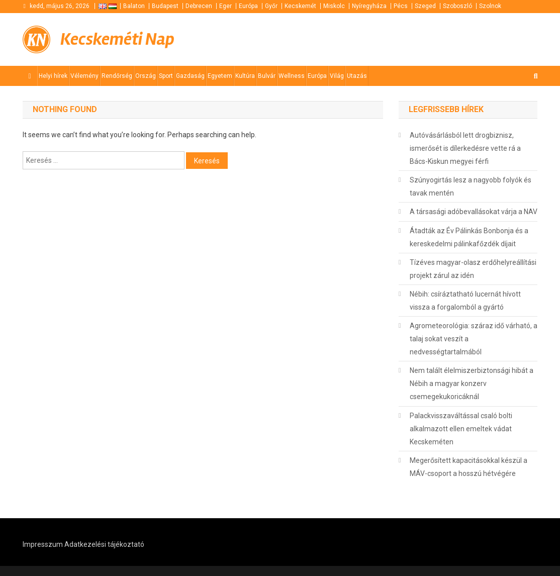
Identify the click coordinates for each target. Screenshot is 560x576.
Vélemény (84, 75)
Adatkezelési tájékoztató (104, 544)
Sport (166, 75)
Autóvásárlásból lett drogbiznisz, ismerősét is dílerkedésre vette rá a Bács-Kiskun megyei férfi (465, 148)
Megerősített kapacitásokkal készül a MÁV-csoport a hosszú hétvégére (468, 466)
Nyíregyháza (369, 6)
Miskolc (334, 6)
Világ (337, 75)
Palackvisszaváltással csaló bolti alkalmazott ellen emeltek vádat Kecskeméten (461, 429)
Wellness (291, 75)
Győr (271, 6)
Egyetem (220, 75)
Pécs (401, 6)
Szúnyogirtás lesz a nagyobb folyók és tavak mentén (470, 186)
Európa (248, 6)
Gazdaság (190, 75)
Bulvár (266, 75)
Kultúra (245, 75)
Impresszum (43, 544)
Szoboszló (457, 6)
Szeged (425, 6)
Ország (145, 75)
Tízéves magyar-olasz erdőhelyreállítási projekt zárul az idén (473, 268)
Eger (225, 6)
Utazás (357, 75)
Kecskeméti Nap (117, 39)
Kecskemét (300, 6)
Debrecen (198, 6)
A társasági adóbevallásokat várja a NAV (473, 212)
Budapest (165, 6)
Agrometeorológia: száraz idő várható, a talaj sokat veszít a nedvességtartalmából (473, 339)
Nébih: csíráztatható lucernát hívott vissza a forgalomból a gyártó (465, 300)
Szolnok (490, 6)
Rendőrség (117, 75)
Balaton (134, 6)
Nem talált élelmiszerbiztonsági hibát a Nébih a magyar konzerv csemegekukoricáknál (471, 383)
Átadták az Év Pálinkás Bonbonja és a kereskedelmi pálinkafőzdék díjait (469, 237)
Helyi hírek (53, 75)
